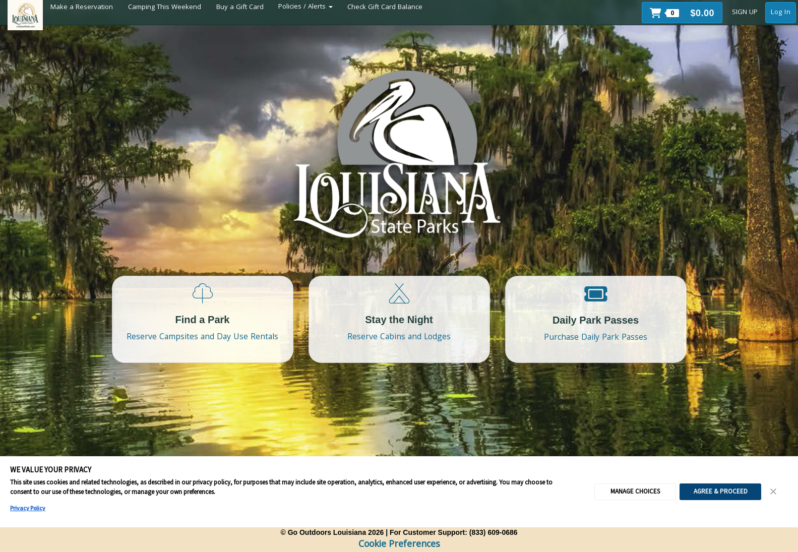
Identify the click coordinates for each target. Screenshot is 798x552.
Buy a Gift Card (240, 7)
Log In (780, 12)
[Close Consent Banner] (774, 491)
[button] (682, 12)
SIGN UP (745, 12)
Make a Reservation (81, 7)
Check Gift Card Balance (384, 7)
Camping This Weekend (164, 7)
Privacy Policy (27, 508)
